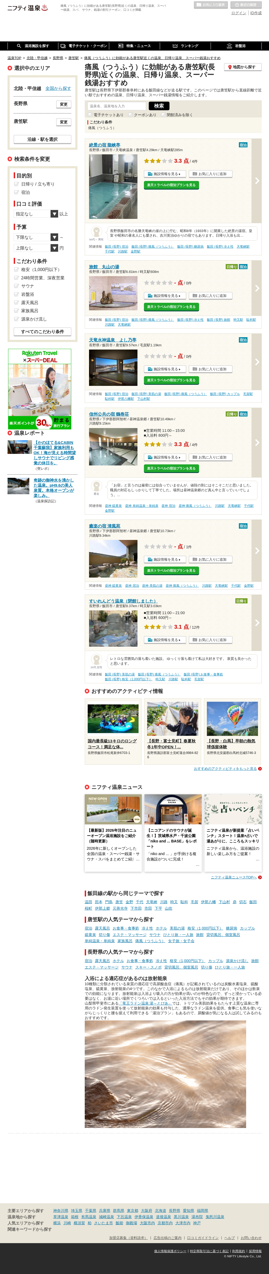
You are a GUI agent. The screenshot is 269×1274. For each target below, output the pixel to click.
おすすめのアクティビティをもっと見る (225, 769)
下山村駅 (143, 399)
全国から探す (58, 88)
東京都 (132, 1210)
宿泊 (88, 928)
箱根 (75, 1217)
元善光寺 (120, 908)
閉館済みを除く (180, 115)
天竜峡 (151, 902)
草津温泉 (60, 1217)
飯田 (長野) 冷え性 (220, 246)
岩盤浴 (27, 294)
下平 (158, 908)
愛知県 (188, 1210)
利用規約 (238, 1251)
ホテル (161, 928)
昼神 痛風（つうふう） (195, 506)
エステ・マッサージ (130, 935)
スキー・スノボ (148, 967)
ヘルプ (229, 1238)
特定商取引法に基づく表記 (209, 1251)
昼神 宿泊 (168, 506)
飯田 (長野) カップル (225, 394)
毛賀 (194, 902)
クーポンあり (145, 115)
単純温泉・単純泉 (100, 941)
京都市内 (165, 1223)
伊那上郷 (102, 908)
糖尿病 (231, 928)
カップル (247, 928)
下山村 (224, 902)
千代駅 (110, 251)
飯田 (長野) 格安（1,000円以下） (128, 679)
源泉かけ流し (237, 961)
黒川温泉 (181, 1217)
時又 (174, 902)
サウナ (155, 935)
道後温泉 (163, 1217)
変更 (64, 104)
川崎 (67, 1223)
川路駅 (123, 251)
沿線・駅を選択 (42, 139)
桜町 (88, 908)
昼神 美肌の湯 (152, 586)
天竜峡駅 (243, 246)
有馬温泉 (88, 1217)
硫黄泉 (90, 935)
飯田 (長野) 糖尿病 (190, 246)
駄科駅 (251, 320)
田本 (98, 902)
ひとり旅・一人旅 (178, 935)
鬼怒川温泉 (215, 1217)
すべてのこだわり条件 (42, 331)
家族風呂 (125, 941)
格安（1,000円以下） (205, 928)
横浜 (57, 1223)
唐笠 (119, 902)
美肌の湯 (177, 928)
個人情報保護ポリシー (170, 1251)
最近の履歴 (246, 5)
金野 (129, 902)
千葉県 (90, 1210)
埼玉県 (76, 1210)
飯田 (253, 902)
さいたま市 (103, 1223)
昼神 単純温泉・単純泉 (141, 506)
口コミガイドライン (203, 1238)
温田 (88, 902)
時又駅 (238, 320)
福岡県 (202, 1210)
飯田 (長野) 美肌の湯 (146, 394)
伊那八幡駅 (126, 399)
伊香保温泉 (143, 1217)
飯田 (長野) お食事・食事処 (203, 674)
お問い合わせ (251, 1238)
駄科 (184, 902)
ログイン (238, 13)
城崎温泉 (106, 1217)
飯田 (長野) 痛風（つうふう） (153, 246)
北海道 (160, 1210)
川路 (164, 902)
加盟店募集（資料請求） (128, 1238)
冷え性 (147, 928)
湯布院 (197, 1217)
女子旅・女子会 (181, 941)
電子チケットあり (109, 115)
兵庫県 (104, 1210)
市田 (148, 908)
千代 (139, 902)
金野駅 (135, 251)
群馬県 (118, 1210)
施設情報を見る (166, 174)
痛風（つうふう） (150, 941)
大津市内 (182, 1223)
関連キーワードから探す (30, 1229)
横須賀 (79, 1223)
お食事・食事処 (126, 928)
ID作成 (256, 13)
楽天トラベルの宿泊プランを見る (171, 185)
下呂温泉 (124, 1217)
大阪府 (146, 1210)
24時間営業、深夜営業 (43, 278)
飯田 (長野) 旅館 (218, 320)
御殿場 (131, 1223)
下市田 (136, 908)
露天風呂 (102, 928)
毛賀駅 (248, 394)
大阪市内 (147, 1223)
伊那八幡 (208, 902)
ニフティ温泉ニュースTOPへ (234, 877)
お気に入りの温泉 (211, 5)
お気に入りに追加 (212, 174)
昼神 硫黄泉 (113, 506)
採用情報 (255, 1251)
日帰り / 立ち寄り (38, 184)
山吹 (168, 908)
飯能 (119, 1223)
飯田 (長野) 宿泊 (116, 246)
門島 (109, 902)
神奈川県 (60, 1210)
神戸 (197, 1223)
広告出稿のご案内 (168, 1238)
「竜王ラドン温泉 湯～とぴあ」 (145, 1003)
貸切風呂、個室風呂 (223, 935)
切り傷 (104, 935)
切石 (243, 902)
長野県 (174, 1210)
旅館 (200, 935)
